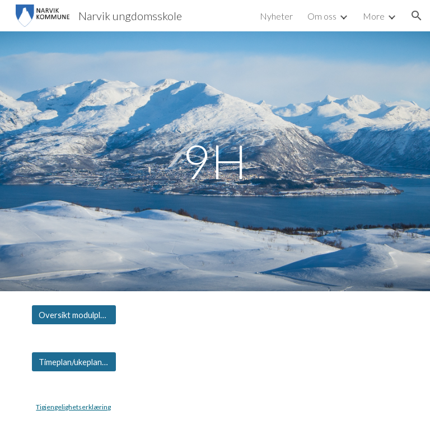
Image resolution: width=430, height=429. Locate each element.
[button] (416, 15)
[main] (214, 161)
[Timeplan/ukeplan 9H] (73, 362)
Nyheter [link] (276, 16)
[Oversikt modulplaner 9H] (73, 315)
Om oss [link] (321, 16)
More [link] (374, 16)
